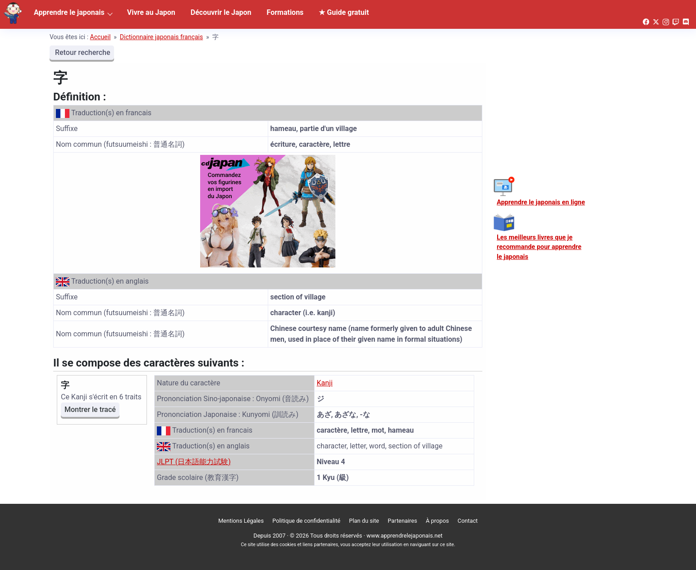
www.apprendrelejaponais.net (404, 535)
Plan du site (364, 520)
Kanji (325, 383)
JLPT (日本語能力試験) (194, 461)
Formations (285, 12)
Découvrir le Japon (221, 12)
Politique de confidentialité (306, 520)
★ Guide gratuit (344, 12)
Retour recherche (81, 52)
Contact (468, 520)
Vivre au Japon (151, 12)
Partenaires (402, 520)
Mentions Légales (241, 520)
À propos (437, 520)
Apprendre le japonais (69, 12)
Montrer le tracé (90, 409)
